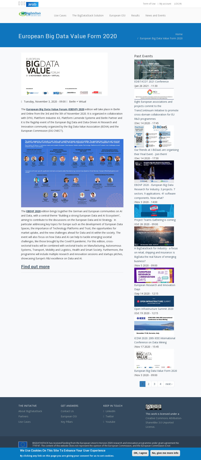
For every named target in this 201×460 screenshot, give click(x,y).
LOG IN (178, 3)
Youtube (110, 421)
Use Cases (24, 421)
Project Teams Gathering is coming (155, 220)
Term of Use (149, 3)
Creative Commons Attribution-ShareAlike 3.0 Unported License (164, 422)
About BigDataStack (30, 411)
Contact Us (67, 411)
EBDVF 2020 (33, 211)
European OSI (69, 416)
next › (169, 384)
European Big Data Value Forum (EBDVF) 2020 (55, 109)
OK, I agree (140, 453)
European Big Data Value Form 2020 (161, 38)
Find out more (35, 266)
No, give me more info (165, 453)
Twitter (108, 416)
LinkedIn (109, 411)
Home (179, 34)
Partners (23, 416)
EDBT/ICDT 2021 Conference (151, 81)
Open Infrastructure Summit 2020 (153, 309)
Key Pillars (67, 421)
